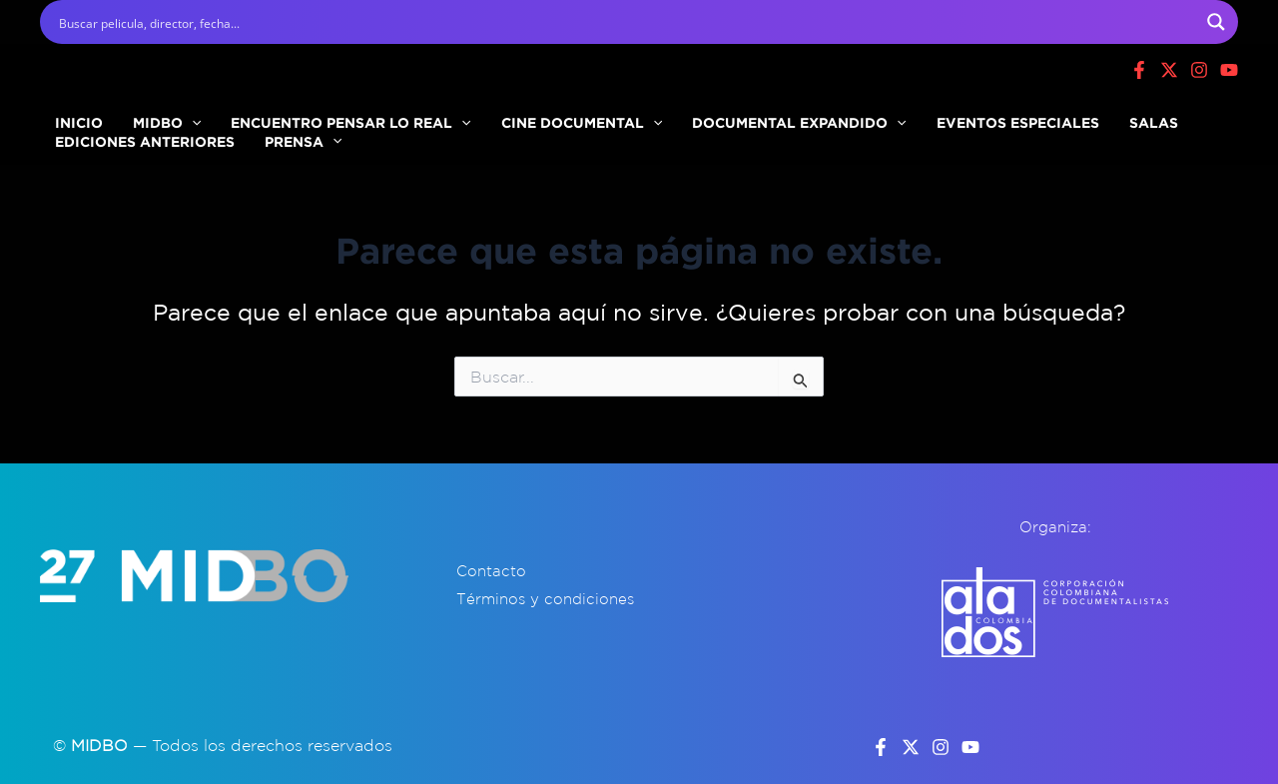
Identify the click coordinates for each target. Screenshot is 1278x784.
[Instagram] (1199, 70)
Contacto (491, 570)
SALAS (1023, 113)
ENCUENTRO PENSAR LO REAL (300, 113)
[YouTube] (970, 747)
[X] (1169, 70)
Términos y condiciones (545, 598)
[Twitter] (911, 747)
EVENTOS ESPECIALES (908, 113)
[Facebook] (1139, 70)
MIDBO (137, 113)
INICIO (69, 113)
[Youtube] (1229, 70)
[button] (162, 114)
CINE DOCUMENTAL (511, 113)
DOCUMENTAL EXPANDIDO (709, 113)
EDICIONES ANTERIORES (135, 152)
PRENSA (273, 152)
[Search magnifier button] (1216, 22)
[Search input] (626, 22)
